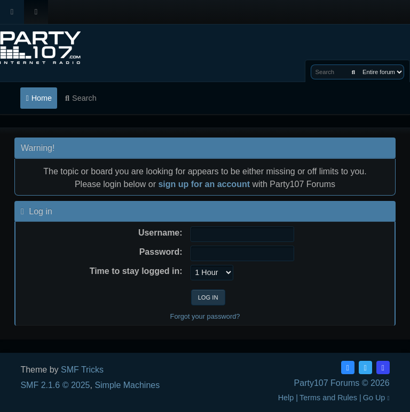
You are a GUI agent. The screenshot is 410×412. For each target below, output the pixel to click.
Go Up (376, 397)
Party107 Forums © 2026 (342, 382)
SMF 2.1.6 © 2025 (55, 385)
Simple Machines (127, 385)
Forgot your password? (205, 316)
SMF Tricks (82, 369)
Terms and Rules (328, 397)
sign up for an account (204, 184)
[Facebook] (347, 367)
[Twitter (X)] (365, 367)
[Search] (353, 71)
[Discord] (383, 367)
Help (286, 397)
